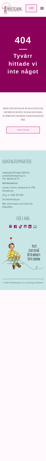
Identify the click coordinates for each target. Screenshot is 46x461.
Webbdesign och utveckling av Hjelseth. (27, 282)
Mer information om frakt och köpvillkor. (17, 205)
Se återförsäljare (11, 199)
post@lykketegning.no (13, 175)
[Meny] (42, 8)
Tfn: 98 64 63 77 (10, 179)
